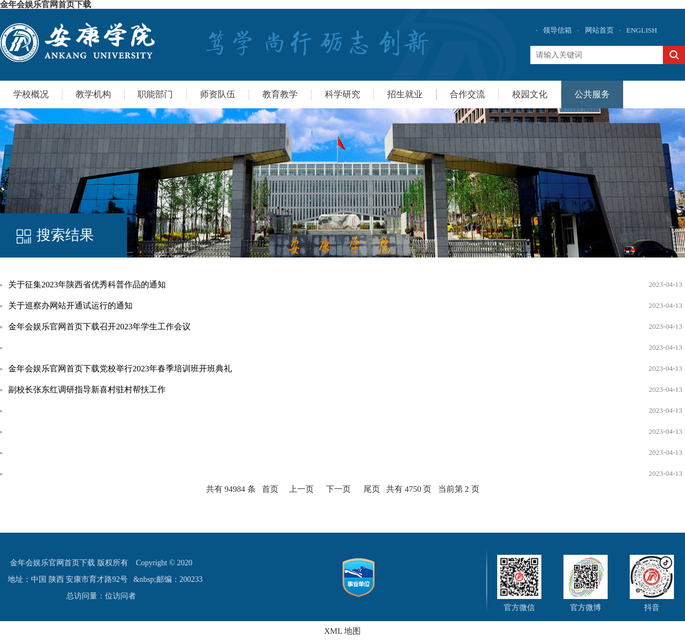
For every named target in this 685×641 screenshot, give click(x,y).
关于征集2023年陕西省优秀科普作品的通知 (87, 284)
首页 (270, 489)
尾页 (371, 489)
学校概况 (31, 94)
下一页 (338, 489)
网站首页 (599, 30)
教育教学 (280, 94)
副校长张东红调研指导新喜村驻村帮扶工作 (87, 389)
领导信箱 (557, 30)
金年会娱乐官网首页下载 (45, 4)
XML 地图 (342, 631)
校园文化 (529, 94)
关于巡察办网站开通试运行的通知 (70, 305)
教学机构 (93, 94)
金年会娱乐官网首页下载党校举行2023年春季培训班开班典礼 (120, 368)
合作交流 (467, 94)
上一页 (301, 489)
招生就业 (405, 94)
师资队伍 (217, 94)
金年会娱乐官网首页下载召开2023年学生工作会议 (99, 326)
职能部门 (155, 94)
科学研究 (342, 94)
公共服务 (592, 94)
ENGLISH (641, 30)
